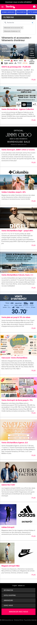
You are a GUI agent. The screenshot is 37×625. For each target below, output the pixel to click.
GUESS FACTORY (8, 485)
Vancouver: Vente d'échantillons (14, 358)
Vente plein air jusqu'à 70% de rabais (15, 317)
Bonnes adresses (8, 12)
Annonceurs (8, 600)
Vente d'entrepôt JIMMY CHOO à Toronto (18, 150)
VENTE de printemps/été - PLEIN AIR (16, 67)
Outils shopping (9, 595)
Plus (34, 80)
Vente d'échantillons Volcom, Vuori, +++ (17, 275)
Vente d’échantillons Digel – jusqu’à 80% (17, 231)
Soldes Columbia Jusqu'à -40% (13, 192)
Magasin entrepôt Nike (10, 566)
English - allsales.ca (18, 585)
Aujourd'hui (21, 12)
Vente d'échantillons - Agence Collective (17, 109)
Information (8, 590)
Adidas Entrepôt (7, 527)
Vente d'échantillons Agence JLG (14, 443)
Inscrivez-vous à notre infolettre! (18, 2)
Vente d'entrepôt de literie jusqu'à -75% (17, 400)
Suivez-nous (8, 605)
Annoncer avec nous (18, 612)
